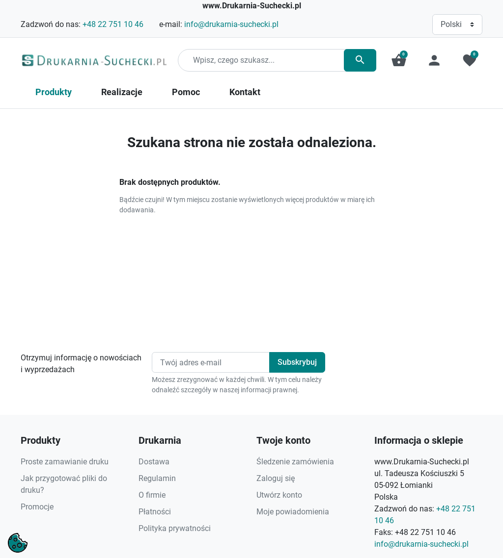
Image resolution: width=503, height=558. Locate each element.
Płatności (155, 511)
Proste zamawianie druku (65, 461)
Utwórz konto (279, 495)
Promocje (37, 506)
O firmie (152, 495)
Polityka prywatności (175, 528)
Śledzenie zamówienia (295, 461)
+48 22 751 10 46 (113, 24)
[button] (399, 60)
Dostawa (154, 461)
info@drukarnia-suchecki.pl (231, 24)
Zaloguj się (275, 478)
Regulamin (157, 478)
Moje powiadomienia (292, 511)
